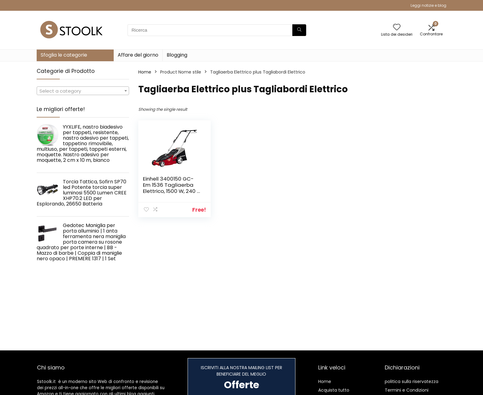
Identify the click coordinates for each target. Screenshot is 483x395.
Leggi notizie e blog (428, 5)
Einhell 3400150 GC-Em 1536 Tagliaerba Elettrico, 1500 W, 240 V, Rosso (172, 188)
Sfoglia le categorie (64, 54)
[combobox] (83, 90)
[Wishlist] (396, 27)
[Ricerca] (299, 30)
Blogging (177, 54)
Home (144, 72)
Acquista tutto (333, 390)
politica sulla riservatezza (411, 381)
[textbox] (83, 91)
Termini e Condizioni (406, 390)
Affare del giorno (138, 54)
